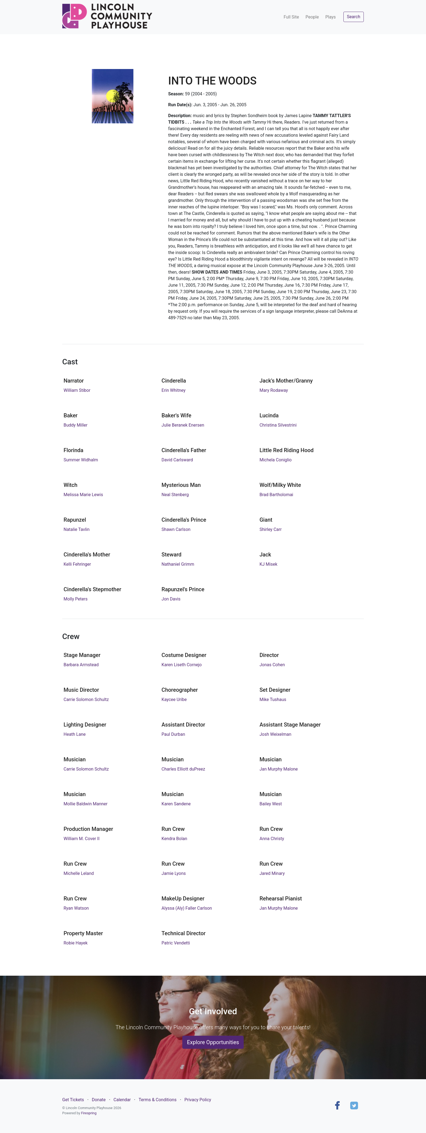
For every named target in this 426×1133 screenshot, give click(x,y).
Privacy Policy (197, 1099)
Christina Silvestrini (277, 425)
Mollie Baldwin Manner (86, 803)
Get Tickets (73, 1099)
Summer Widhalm (81, 459)
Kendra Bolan (174, 838)
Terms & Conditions (158, 1099)
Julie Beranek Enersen (183, 425)
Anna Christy (271, 838)
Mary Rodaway (273, 390)
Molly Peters (75, 599)
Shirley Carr (270, 529)
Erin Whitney (174, 390)
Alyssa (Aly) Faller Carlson (187, 908)
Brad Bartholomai (276, 494)
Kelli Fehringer (77, 564)
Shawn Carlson (176, 529)
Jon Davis (171, 599)
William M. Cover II (81, 838)
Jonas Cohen (272, 664)
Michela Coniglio (275, 459)
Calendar (122, 1099)
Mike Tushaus (272, 699)
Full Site (291, 17)
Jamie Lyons (174, 873)
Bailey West (270, 803)
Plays (330, 17)
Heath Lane (75, 734)
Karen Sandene (176, 803)
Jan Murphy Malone (278, 769)
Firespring (88, 1113)
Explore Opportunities (213, 1042)
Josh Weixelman (275, 734)
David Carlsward (177, 459)
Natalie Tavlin (77, 529)
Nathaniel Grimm (178, 564)
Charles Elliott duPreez (183, 769)
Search (353, 16)
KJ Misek (268, 564)
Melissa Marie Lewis (83, 494)
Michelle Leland (79, 873)
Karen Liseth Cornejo (182, 664)
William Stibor (77, 390)
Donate (99, 1099)
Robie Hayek (75, 943)
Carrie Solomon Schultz (86, 699)
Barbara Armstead (81, 664)
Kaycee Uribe (174, 699)
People (312, 17)
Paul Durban (173, 734)
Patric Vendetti (176, 943)
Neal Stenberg (175, 494)
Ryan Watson (76, 908)
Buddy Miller (75, 425)
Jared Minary (272, 873)
